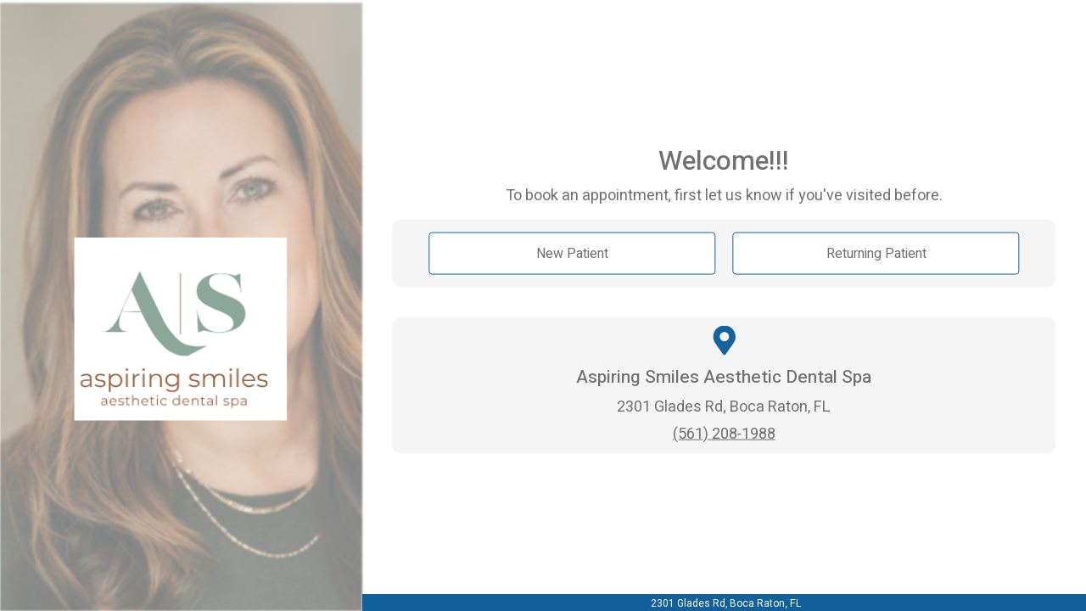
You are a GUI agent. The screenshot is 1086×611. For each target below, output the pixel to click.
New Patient (572, 254)
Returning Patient (876, 254)
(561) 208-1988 (724, 433)
